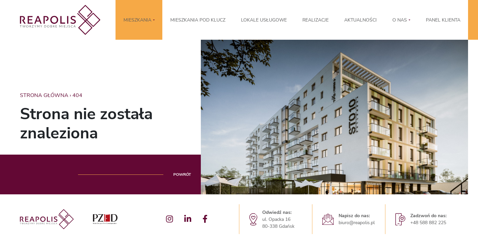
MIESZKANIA (137, 20)
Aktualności (360, 20)
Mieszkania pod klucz (197, 20)
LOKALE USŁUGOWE (264, 20)
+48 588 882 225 (428, 223)
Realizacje (315, 20)
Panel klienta (443, 20)
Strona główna (44, 95)
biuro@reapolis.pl (357, 223)
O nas (399, 20)
